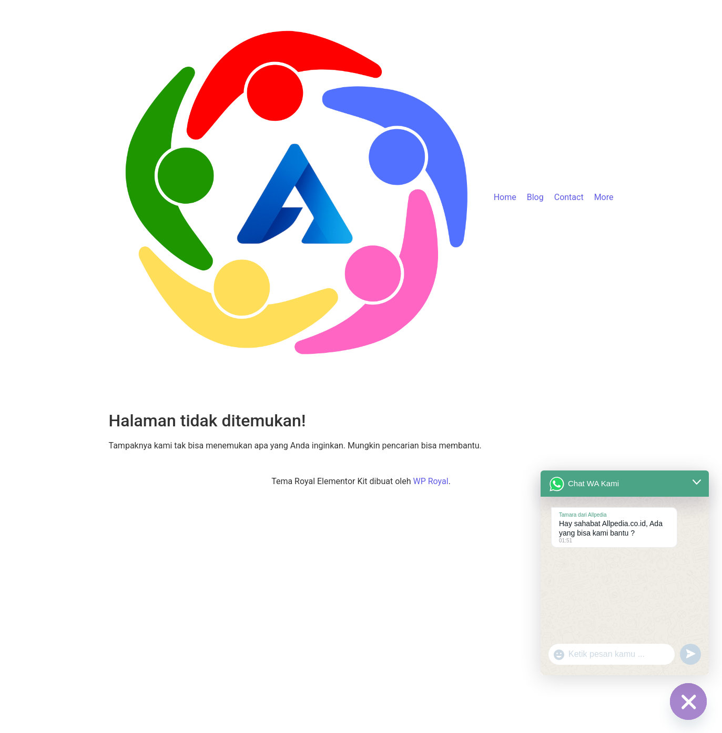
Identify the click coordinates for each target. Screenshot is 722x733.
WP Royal (430, 481)
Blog (535, 197)
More (604, 197)
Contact (569, 197)
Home (505, 197)
